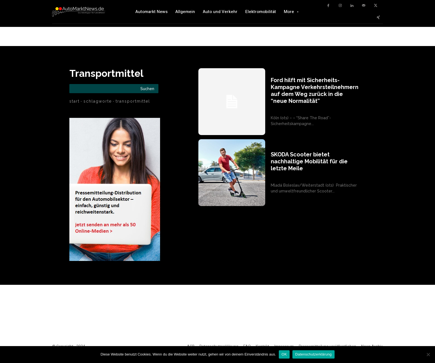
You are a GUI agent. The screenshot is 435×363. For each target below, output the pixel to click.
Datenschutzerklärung (313, 354)
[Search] (147, 88)
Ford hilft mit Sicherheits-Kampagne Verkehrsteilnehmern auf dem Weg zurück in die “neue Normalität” (314, 90)
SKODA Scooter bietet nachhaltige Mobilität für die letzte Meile (309, 161)
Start (74, 101)
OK (284, 354)
